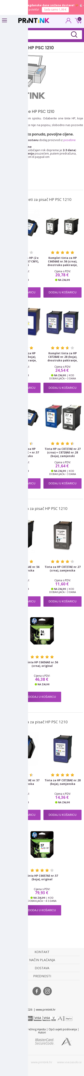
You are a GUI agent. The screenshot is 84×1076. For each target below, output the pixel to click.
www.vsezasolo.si (69, 1062)
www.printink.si (14, 1062)
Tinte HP (8, 134)
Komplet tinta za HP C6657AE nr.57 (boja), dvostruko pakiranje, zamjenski (21, 359)
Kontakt (10, 1029)
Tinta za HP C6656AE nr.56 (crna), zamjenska (21, 568)
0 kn (77, 20)
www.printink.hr (41, 1062)
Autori (42, 1032)
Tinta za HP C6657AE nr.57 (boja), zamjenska (21, 782)
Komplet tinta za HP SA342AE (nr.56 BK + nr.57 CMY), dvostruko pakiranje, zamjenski (21, 454)
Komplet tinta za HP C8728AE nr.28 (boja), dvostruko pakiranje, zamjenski (62, 359)
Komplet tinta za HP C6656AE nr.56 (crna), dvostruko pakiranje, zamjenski (62, 263)
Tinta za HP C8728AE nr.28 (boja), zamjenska (63, 782)
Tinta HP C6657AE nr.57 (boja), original (42, 877)
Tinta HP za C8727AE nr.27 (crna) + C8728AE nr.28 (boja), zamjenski (63, 452)
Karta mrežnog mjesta (32, 1029)
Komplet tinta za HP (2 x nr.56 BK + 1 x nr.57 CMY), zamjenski (21, 261)
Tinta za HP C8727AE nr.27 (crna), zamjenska (63, 568)
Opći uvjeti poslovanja (63, 1029)
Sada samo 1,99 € (55, 9)
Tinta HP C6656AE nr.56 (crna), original (42, 664)
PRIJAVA (68, 22)
